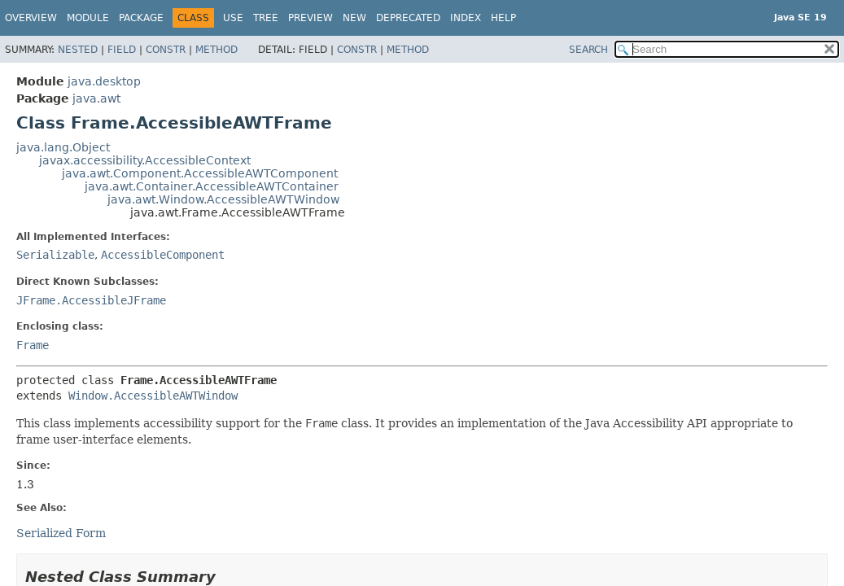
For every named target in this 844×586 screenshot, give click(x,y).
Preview (310, 18)
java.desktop (104, 81)
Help (503, 18)
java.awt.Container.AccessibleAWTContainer (212, 186)
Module (88, 18)
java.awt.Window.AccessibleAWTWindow (223, 199)
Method (216, 49)
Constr (166, 49)
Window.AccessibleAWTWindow (153, 395)
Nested (78, 49)
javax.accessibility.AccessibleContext (145, 160)
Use (233, 18)
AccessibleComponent (163, 254)
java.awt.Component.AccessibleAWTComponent (200, 173)
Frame (32, 345)
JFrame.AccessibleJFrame (91, 300)
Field (121, 49)
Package (141, 18)
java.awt (96, 98)
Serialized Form (61, 533)
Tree (265, 18)
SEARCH (588, 49)
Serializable (55, 254)
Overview (31, 18)
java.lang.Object (63, 147)
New (354, 18)
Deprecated (408, 18)
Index (465, 18)
